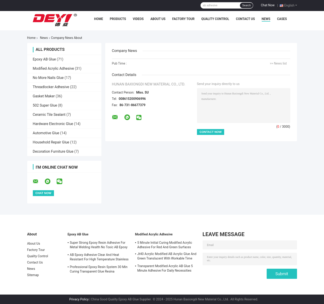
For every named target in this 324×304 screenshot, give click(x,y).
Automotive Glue (46, 133)
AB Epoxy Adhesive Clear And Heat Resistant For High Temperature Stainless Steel (99, 257)
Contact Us (245, 19)
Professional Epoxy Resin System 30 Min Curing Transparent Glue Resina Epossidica (98, 270)
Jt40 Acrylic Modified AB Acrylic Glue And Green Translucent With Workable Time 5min (167, 257)
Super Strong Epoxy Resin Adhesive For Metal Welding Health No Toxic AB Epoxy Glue (99, 245)
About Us (157, 19)
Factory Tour (183, 19)
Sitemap (33, 275)
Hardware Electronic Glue (53, 124)
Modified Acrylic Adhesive (53, 68)
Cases (282, 19)
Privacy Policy (79, 299)
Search (246, 5)
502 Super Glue (45, 105)
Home (98, 19)
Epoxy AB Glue (44, 59)
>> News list (278, 63)
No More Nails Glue (48, 78)
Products (118, 19)
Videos (138, 19)
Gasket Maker (44, 96)
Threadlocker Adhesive (51, 87)
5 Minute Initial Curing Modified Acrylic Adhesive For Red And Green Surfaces (164, 245)
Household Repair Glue (51, 142)
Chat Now (268, 5)
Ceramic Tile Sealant (49, 114)
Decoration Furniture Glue (53, 151)
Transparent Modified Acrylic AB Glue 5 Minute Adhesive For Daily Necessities (165, 268)
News (266, 19)
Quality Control (215, 19)
